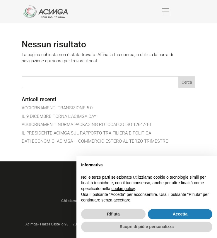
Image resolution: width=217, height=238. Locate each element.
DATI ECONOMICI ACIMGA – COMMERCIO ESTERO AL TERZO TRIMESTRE (95, 141)
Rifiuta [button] (113, 214)
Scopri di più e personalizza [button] (147, 226)
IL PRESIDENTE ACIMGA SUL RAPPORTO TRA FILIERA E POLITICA (86, 133)
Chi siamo (69, 201)
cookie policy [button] (123, 188)
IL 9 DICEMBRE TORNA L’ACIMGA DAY (59, 116)
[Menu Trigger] (166, 11)
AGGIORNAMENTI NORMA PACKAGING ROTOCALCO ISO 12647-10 (86, 124)
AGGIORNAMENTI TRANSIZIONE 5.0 (57, 108)
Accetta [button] (180, 214)
